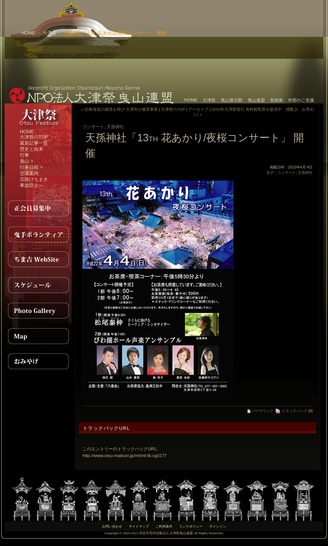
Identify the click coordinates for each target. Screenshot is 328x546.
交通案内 (29, 173)
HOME (28, 33)
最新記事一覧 (34, 143)
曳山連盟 (256, 100)
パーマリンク (261, 411)
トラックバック (291, 411)
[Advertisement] (212, 42)
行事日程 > (31, 167)
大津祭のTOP (34, 137)
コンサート (93, 126)
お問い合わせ (112, 526)
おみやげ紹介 (38, 361)
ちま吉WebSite (38, 259)
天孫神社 (115, 126)
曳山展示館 (231, 100)
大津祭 (50, 33)
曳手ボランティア (38, 234)
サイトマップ (139, 526)
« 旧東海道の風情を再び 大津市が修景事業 (119, 109)
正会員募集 (38, 208)
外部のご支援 (301, 100)
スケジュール (38, 285)
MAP (38, 336)
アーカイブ (198, 109)
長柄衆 (276, 100)
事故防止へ (31, 185)
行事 (24, 155)
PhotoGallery (38, 310)
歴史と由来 (31, 149)
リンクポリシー (191, 526)
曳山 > (26, 161)
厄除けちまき (34, 179)
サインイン (217, 526)
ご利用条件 (164, 526)
